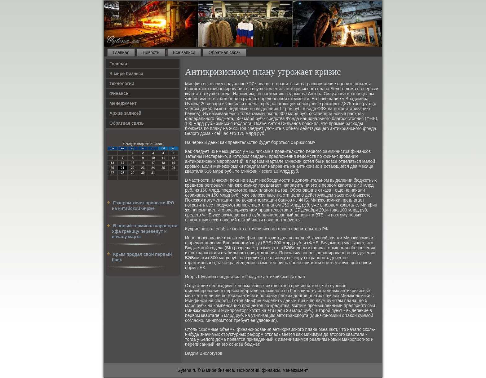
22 (133, 168)
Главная (121, 52)
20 (112, 168)
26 (173, 168)
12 (173, 158)
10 (153, 158)
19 (173, 163)
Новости (151, 52)
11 (163, 158)
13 (112, 163)
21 (122, 168)
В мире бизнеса (126, 73)
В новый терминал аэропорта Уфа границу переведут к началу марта (145, 231)
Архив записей (125, 113)
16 (142, 163)
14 (122, 163)
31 (153, 173)
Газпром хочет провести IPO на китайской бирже (143, 205)
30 (142, 173)
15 (133, 163)
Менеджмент (123, 103)
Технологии (121, 83)
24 (153, 168)
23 (142, 168)
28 (122, 173)
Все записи (184, 52)
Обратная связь (225, 52)
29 (133, 173)
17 (153, 163)
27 (112, 173)
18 (163, 163)
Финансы (119, 93)
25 (163, 168)
